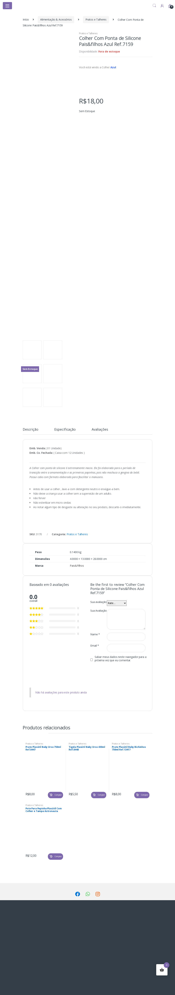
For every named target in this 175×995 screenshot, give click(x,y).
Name (95, 634)
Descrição (30, 430)
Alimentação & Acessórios (56, 19)
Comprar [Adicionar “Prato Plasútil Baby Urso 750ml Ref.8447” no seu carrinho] (58, 795)
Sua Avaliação (98, 610)
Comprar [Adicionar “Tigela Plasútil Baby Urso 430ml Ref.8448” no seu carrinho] (101, 795)
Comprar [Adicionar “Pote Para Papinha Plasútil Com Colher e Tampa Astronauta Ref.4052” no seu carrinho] (58, 856)
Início (26, 19)
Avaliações (100, 430)
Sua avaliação (98, 602)
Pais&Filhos (77, 565)
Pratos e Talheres (96, 19)
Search (154, 6)
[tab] (30, 431)
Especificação (65, 430)
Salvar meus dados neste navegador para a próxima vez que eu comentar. (120, 658)
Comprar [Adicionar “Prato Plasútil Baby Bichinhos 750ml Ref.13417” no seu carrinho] (144, 795)
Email (94, 645)
